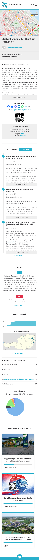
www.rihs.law (11, 242)
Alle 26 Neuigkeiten (17, 256)
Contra (19, 296)
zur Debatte (18, 306)
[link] (36, 5)
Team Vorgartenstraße (14, 48)
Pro (19, 272)
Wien (22, 134)
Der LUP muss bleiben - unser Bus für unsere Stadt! (18, 499)
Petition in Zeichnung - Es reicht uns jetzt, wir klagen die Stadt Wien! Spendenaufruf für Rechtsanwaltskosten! (20, 224)
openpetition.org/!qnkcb (22, 110)
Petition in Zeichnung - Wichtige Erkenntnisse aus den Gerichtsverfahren (21, 157)
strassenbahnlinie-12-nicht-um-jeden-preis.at (19, 379)
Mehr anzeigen (19, 97)
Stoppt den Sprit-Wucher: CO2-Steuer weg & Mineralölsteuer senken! (18, 460)
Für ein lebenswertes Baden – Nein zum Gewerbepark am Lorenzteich (18, 538)
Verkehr (22, 136)
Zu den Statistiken (18, 354)
